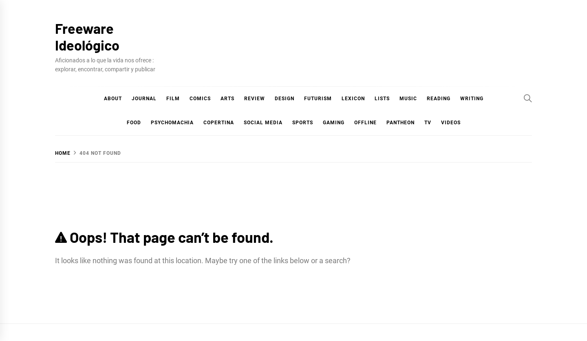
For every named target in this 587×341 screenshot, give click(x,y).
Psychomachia (172, 122)
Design (284, 98)
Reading (438, 98)
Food (134, 122)
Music (408, 98)
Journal (144, 98)
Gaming (333, 122)
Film (173, 98)
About (113, 98)
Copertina (218, 122)
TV (427, 122)
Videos (451, 122)
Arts (227, 98)
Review (254, 98)
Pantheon (400, 122)
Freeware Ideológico (87, 36)
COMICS (200, 98)
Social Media (263, 122)
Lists (382, 98)
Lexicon (353, 98)
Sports (302, 122)
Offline (365, 122)
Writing (471, 98)
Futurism (318, 98)
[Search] (528, 98)
